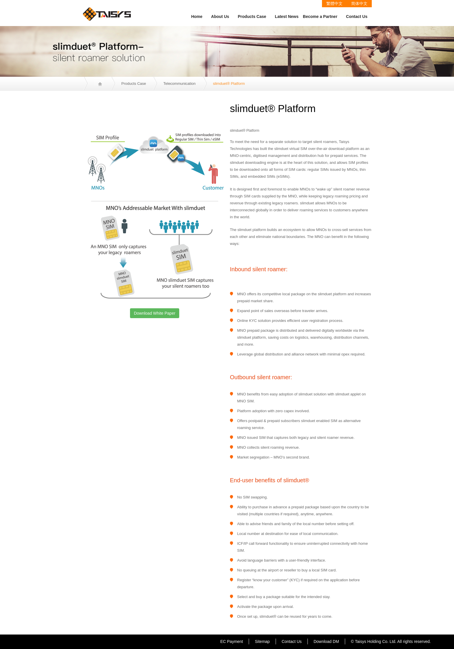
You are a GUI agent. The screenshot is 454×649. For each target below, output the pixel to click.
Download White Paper (154, 313)
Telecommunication (179, 83)
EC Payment (231, 641)
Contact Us (356, 16)
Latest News (287, 16)
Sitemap (262, 641)
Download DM (326, 641)
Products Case (252, 16)
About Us (220, 16)
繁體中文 (334, 3)
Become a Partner (320, 16)
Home (196, 16)
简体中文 (359, 3)
